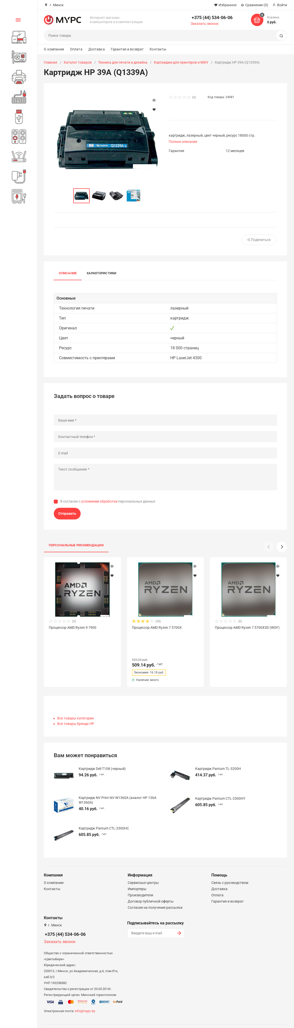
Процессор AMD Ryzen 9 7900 (72, 628)
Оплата (76, 49)
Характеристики (101, 273)
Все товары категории (75, 705)
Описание (68, 273)
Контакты (158, 49)
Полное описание (183, 142)
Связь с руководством (229, 869)
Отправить (67, 513)
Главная (50, 62)
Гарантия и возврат (127, 49)
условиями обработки (99, 501)
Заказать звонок (205, 24)
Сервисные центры (143, 869)
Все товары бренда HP (75, 710)
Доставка (96, 49)
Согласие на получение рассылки (155, 894)
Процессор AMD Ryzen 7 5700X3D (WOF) (247, 628)
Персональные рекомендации (76, 545)
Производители (140, 882)
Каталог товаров (78, 62)
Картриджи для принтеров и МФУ (181, 62)
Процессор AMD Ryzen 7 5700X (157, 628)
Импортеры (137, 875)
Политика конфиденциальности (186, 1019)
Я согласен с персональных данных (107, 501)
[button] (282, 547)
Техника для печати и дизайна (122, 62)
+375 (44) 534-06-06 (212, 17)
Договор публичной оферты (151, 888)
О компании (54, 49)
